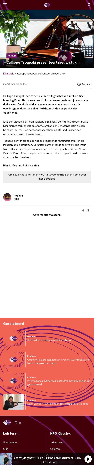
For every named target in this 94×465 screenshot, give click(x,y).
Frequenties (10, 442)
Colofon (55, 449)
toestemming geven (60, 174)
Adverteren (57, 442)
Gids (5, 449)
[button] (88, 459)
